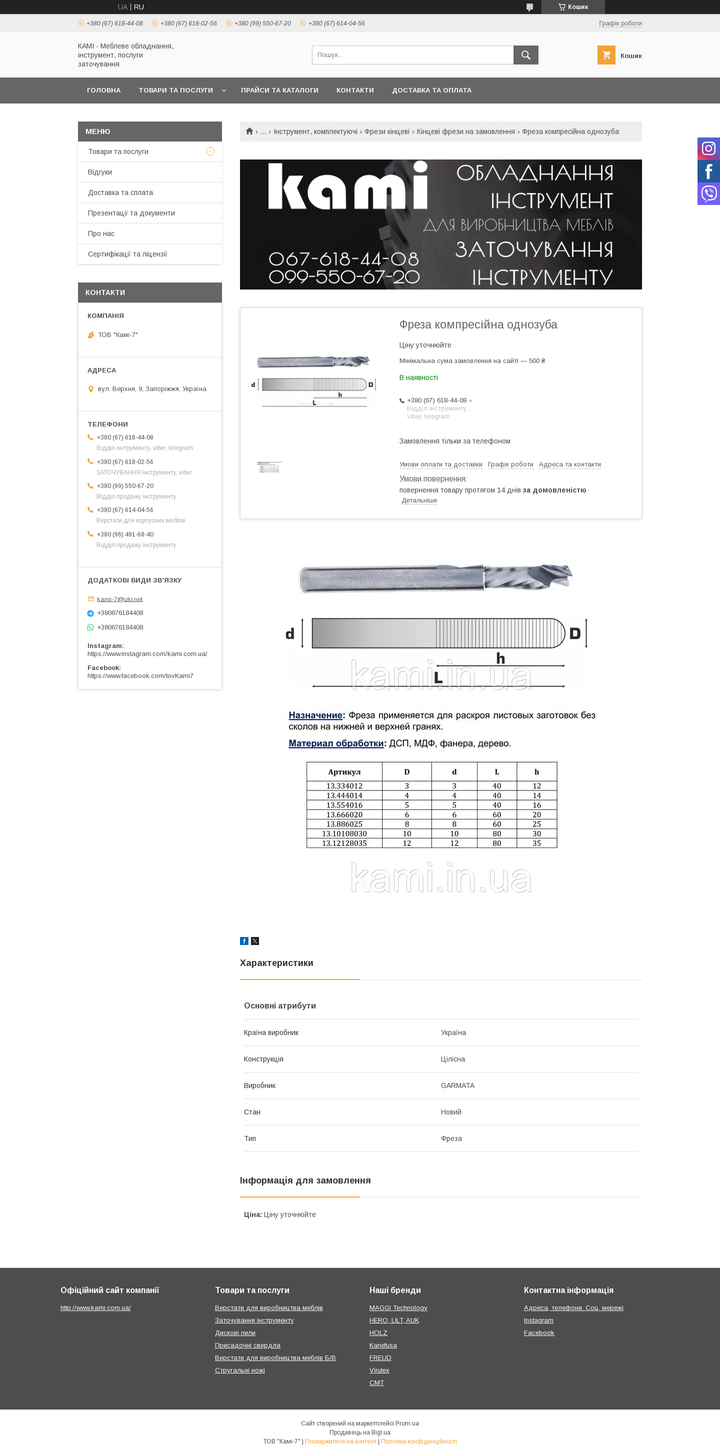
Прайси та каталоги (279, 90)
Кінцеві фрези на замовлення (466, 132)
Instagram (539, 1320)
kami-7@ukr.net (119, 598)
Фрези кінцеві (387, 132)
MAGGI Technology (399, 1308)
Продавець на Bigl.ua (360, 1432)
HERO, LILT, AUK (394, 1320)
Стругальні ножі (240, 1370)
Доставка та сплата (120, 192)
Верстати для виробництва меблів (269, 1308)
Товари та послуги (175, 90)
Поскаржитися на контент (340, 1441)
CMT (377, 1382)
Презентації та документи (131, 213)
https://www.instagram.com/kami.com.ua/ (148, 654)
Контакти (355, 90)
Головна (103, 90)
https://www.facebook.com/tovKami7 (141, 676)
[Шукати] (526, 55)
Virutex (380, 1370)
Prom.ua (407, 1423)
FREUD (381, 1358)
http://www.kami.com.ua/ (95, 1308)
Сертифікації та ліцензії (128, 254)
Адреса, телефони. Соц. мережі (574, 1308)
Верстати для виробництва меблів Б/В (275, 1358)
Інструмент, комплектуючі (316, 132)
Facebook (539, 1332)
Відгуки (100, 172)
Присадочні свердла (247, 1345)
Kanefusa (383, 1345)
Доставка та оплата (432, 90)
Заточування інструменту (254, 1320)
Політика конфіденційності (419, 1441)
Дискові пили (235, 1332)
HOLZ (379, 1332)
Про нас (101, 234)
